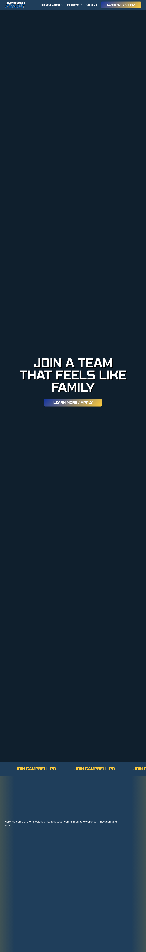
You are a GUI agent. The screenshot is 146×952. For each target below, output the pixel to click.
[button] (51, 5)
